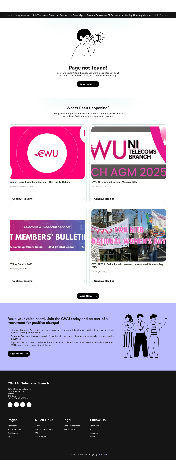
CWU (37, 425)
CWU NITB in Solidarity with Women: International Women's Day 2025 (127, 266)
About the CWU (14, 429)
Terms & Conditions (71, 425)
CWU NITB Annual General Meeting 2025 (114, 181)
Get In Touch (40, 436)
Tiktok (92, 436)
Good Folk (102, 454)
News (10, 436)
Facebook (94, 425)
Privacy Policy (69, 429)
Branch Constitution (44, 429)
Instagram (94, 433)
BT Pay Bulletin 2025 (21, 264)
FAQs (37, 433)
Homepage (12, 425)
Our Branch (13, 433)
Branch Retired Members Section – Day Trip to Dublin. (40, 181)
